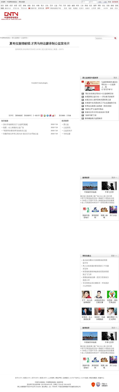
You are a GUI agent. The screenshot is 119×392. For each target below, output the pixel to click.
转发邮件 (28, 115)
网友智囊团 (93, 378)
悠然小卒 (86, 280)
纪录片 (81, 8)
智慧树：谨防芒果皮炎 (112, 301)
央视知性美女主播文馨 (99, 301)
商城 (86, 5)
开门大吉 (113, 215)
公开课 (93, 8)
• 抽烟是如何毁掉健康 (106, 200)
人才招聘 (51, 378)
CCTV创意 (84, 378)
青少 (42, 5)
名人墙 (102, 196)
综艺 (20, 5)
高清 (65, 8)
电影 (70, 8)
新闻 (6, 5)
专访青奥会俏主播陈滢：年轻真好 (96, 283)
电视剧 (75, 8)
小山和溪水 (87, 286)
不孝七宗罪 (109, 192)
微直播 (89, 196)
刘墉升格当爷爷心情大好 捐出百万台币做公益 (20, 134)
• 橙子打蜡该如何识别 (88, 198)
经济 (11, 5)
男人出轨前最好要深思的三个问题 (96, 266)
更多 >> (114, 256)
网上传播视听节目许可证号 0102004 (29, 387)
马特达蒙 (66, 134)
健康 (73, 5)
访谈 (107, 5)
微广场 (96, 196)
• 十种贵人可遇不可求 (89, 200)
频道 (111, 8)
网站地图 (22, 2)
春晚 (24, 5)
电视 (2, 8)
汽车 (64, 5)
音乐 (33, 5)
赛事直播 (41, 8)
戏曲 (29, 5)
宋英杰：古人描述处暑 (87, 318)
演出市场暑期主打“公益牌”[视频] (15, 124)
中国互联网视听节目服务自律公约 (69, 387)
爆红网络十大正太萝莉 (112, 318)
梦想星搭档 (95, 216)
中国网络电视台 (12, 2)
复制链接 (19, 115)
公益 (55, 5)
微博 (94, 5)
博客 (99, 5)
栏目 (116, 8)
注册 (105, 2)
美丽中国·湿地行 (86, 216)
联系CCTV (26, 378)
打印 (11, 115)
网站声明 (58, 378)
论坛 (103, 5)
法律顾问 (66, 378)
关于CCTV (18, 378)
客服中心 (101, 378)
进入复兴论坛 (47, 49)
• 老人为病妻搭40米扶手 (89, 203)
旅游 (68, 5)
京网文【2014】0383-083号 (62, 384)
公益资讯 (24, 38)
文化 (46, 5)
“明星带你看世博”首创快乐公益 (15, 131)
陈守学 (85, 263)
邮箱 (112, 5)
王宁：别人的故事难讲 (87, 301)
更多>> (114, 178)
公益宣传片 (67, 131)
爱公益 (66, 124)
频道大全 (8, 8)
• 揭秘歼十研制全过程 (106, 198)
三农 (81, 5)
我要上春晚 (104, 216)
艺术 (51, 5)
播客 (98, 8)
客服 (109, 2)
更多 (115, 78)
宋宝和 (85, 269)
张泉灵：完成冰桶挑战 (99, 318)
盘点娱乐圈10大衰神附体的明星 (95, 260)
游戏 (116, 5)
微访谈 (83, 196)
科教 (37, 5)
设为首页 (115, 2)
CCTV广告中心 (75, 378)
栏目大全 (16, 8)
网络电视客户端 (55, 8)
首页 (2, 5)
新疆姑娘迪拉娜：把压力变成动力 (96, 277)
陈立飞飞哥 (87, 274)
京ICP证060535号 (46, 384)
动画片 (87, 8)
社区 (90, 5)
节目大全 (24, 8)
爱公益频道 (15, 38)
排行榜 (109, 196)
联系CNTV (43, 378)
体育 (15, 5)
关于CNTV (35, 378)
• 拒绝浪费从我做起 (106, 203)
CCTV (106, 8)
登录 (99, 2)
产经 (60, 5)
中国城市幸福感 (90, 192)
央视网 (3, 2)
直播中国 (33, 8)
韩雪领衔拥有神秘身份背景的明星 (96, 272)
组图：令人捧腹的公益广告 (13, 128)
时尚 (77, 5)
